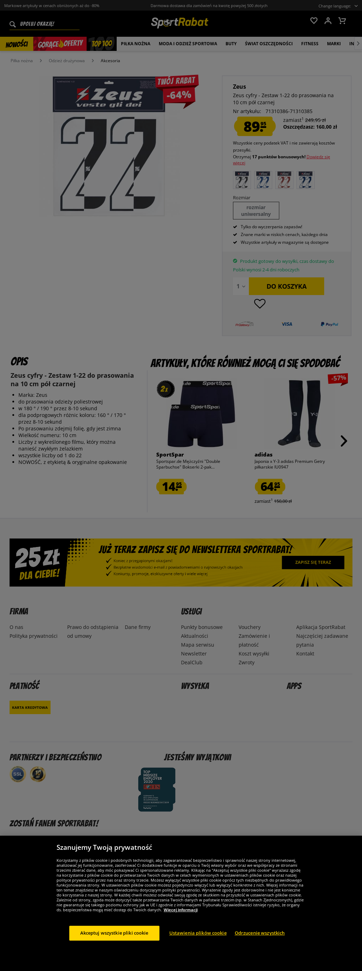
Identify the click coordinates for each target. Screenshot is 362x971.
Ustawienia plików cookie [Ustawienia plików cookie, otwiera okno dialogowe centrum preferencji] (198, 933)
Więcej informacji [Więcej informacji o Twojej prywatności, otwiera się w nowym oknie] (181, 909)
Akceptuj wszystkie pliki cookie (114, 933)
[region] (181, 903)
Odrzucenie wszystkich (260, 933)
